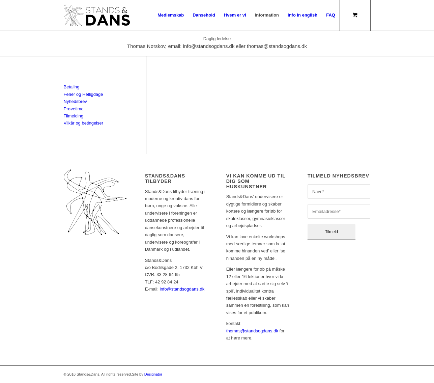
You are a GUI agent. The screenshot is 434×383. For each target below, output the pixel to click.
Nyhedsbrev (75, 101)
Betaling (72, 86)
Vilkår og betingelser (84, 123)
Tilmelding (74, 115)
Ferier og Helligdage (83, 94)
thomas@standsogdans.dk (252, 330)
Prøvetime (74, 108)
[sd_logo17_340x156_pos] (97, 15)
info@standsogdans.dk (182, 289)
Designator (153, 374)
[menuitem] (170, 15)
